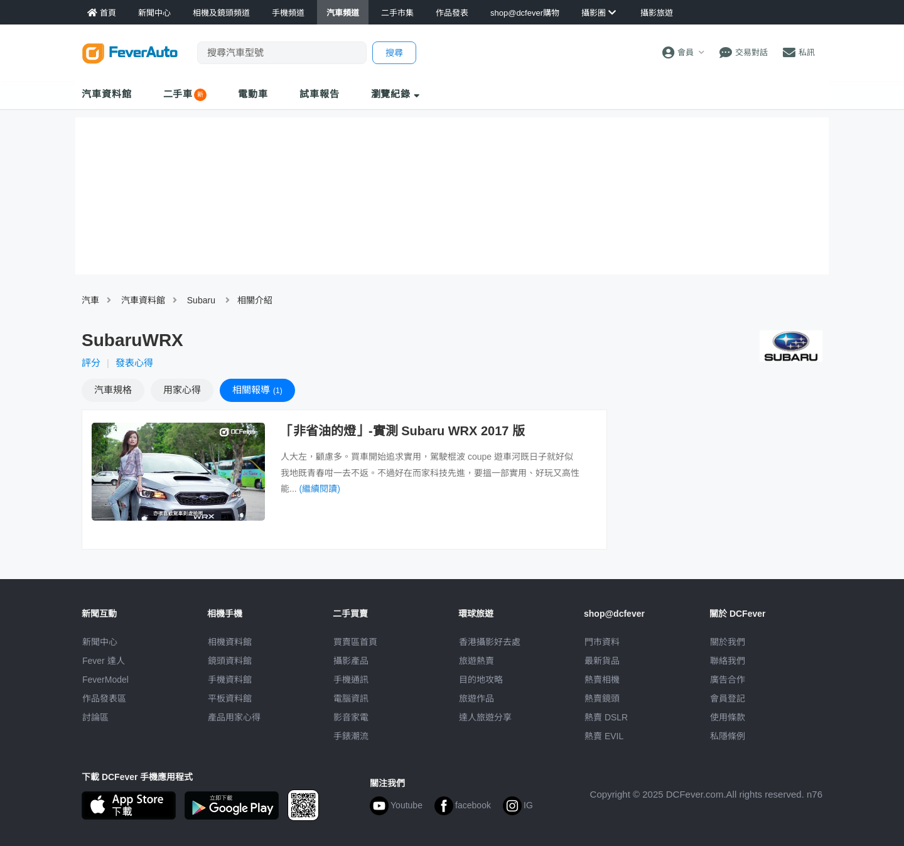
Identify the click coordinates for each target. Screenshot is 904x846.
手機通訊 (351, 680)
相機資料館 (230, 642)
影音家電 (351, 717)
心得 (182, 389)
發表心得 (134, 362)
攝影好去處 (489, 642)
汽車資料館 (107, 94)
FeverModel (105, 680)
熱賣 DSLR (606, 717)
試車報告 (319, 94)
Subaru (201, 300)
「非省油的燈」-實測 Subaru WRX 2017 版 (403, 431)
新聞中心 (99, 642)
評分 (91, 362)
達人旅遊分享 (485, 717)
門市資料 (602, 642)
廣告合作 (727, 680)
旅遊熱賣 (476, 661)
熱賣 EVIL (603, 736)
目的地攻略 (481, 680)
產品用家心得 (234, 717)
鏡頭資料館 (230, 661)
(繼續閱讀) (319, 489)
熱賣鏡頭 (602, 698)
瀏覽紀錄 (396, 94)
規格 (113, 389)
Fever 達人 (103, 661)
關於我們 (727, 642)
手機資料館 (230, 680)
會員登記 (727, 698)
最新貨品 (602, 661)
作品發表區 (104, 698)
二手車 (178, 94)
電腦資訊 (351, 698)
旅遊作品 (476, 698)
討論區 (95, 717)
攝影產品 (351, 661)
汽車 (90, 300)
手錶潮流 (351, 736)
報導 (257, 389)
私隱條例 (727, 736)
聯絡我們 (727, 661)
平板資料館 (230, 698)
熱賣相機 (602, 680)
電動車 (253, 94)
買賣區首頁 (355, 642)
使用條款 (727, 717)
